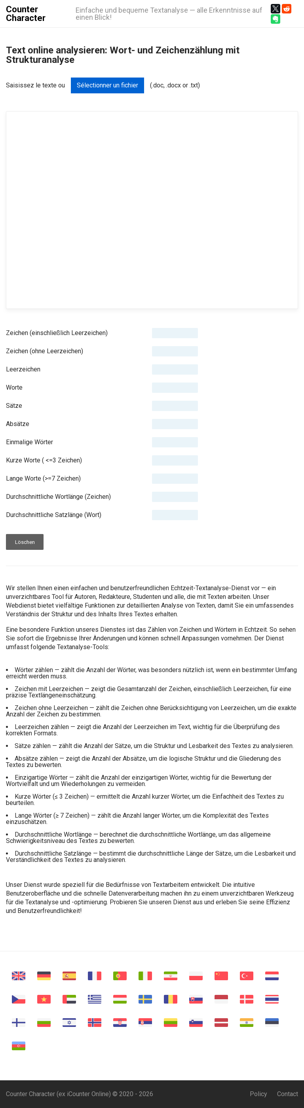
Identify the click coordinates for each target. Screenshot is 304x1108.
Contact (287, 1094)
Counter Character (26, 13)
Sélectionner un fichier (107, 85)
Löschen (25, 542)
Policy (258, 1094)
